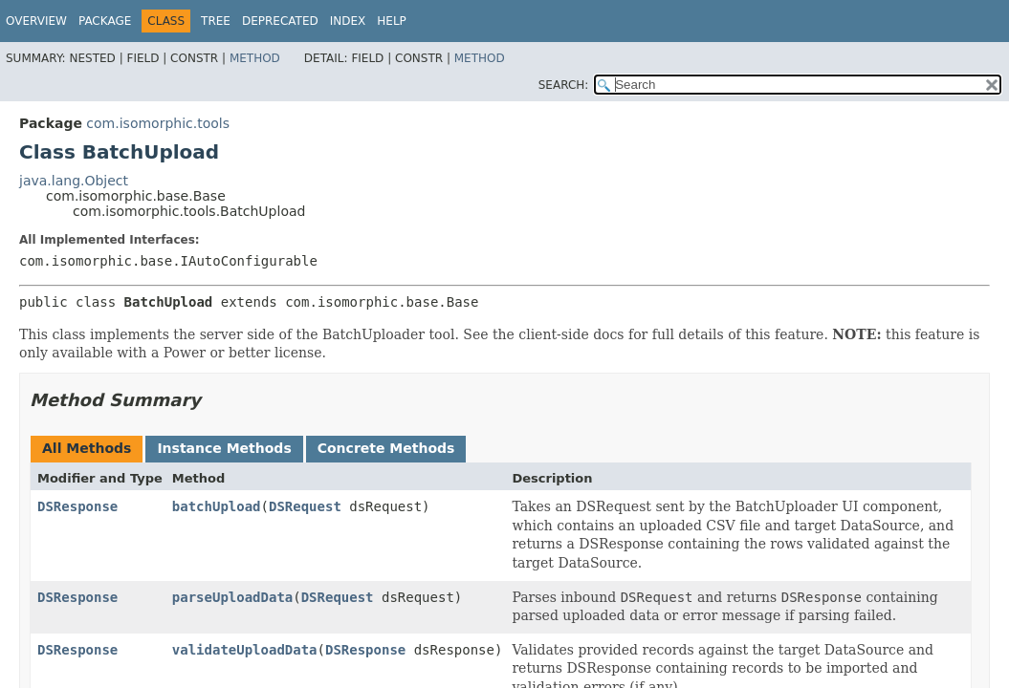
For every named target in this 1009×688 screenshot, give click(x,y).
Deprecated (280, 21)
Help (391, 21)
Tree (215, 21)
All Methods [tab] (86, 448)
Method (255, 58)
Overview (36, 21)
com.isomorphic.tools (158, 123)
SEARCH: (563, 85)
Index (348, 21)
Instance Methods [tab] (224, 448)
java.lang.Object (73, 180)
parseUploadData (232, 597)
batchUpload (216, 506)
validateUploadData (245, 649)
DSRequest (305, 506)
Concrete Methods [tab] (386, 448)
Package (104, 21)
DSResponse (77, 506)
